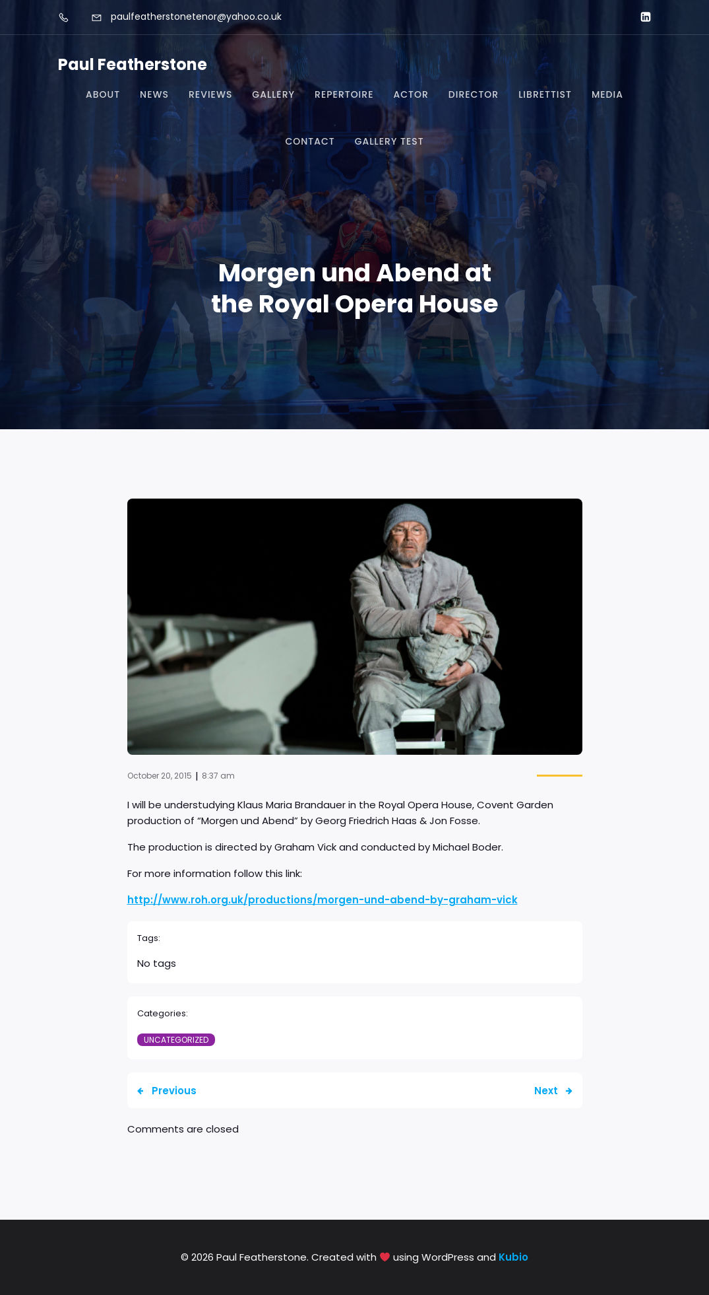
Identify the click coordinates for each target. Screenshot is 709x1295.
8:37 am (218, 775)
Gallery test (389, 141)
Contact (309, 141)
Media (607, 94)
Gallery (273, 94)
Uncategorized (176, 1039)
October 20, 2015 (159, 775)
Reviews (210, 94)
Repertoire (344, 94)
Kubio (513, 1257)
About (103, 94)
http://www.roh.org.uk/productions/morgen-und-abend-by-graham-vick (322, 900)
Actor (410, 94)
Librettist (545, 94)
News (154, 94)
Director (473, 94)
